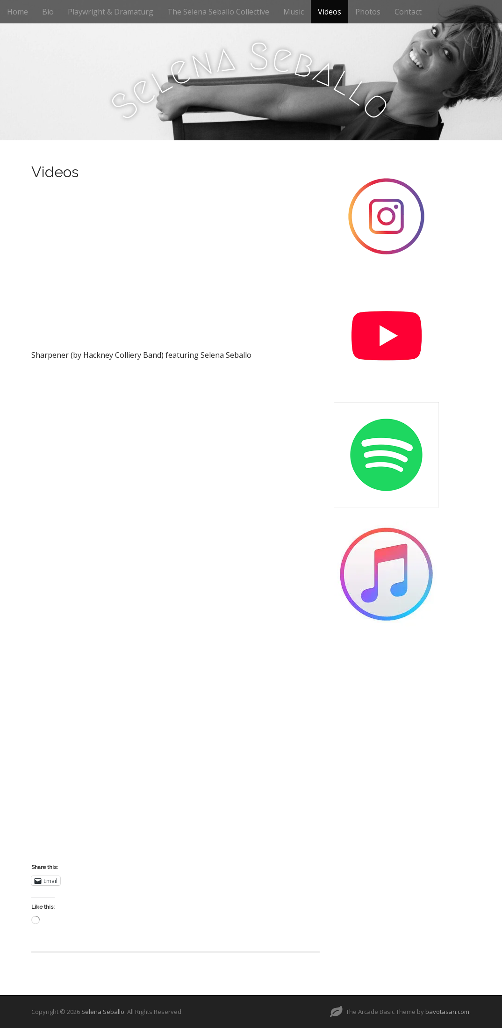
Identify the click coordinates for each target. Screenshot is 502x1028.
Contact (408, 12)
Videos (329, 12)
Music (293, 12)
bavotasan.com (447, 1011)
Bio (48, 12)
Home (17, 12)
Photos (367, 12)
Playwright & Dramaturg (110, 12)
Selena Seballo (102, 1011)
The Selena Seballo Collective (218, 12)
